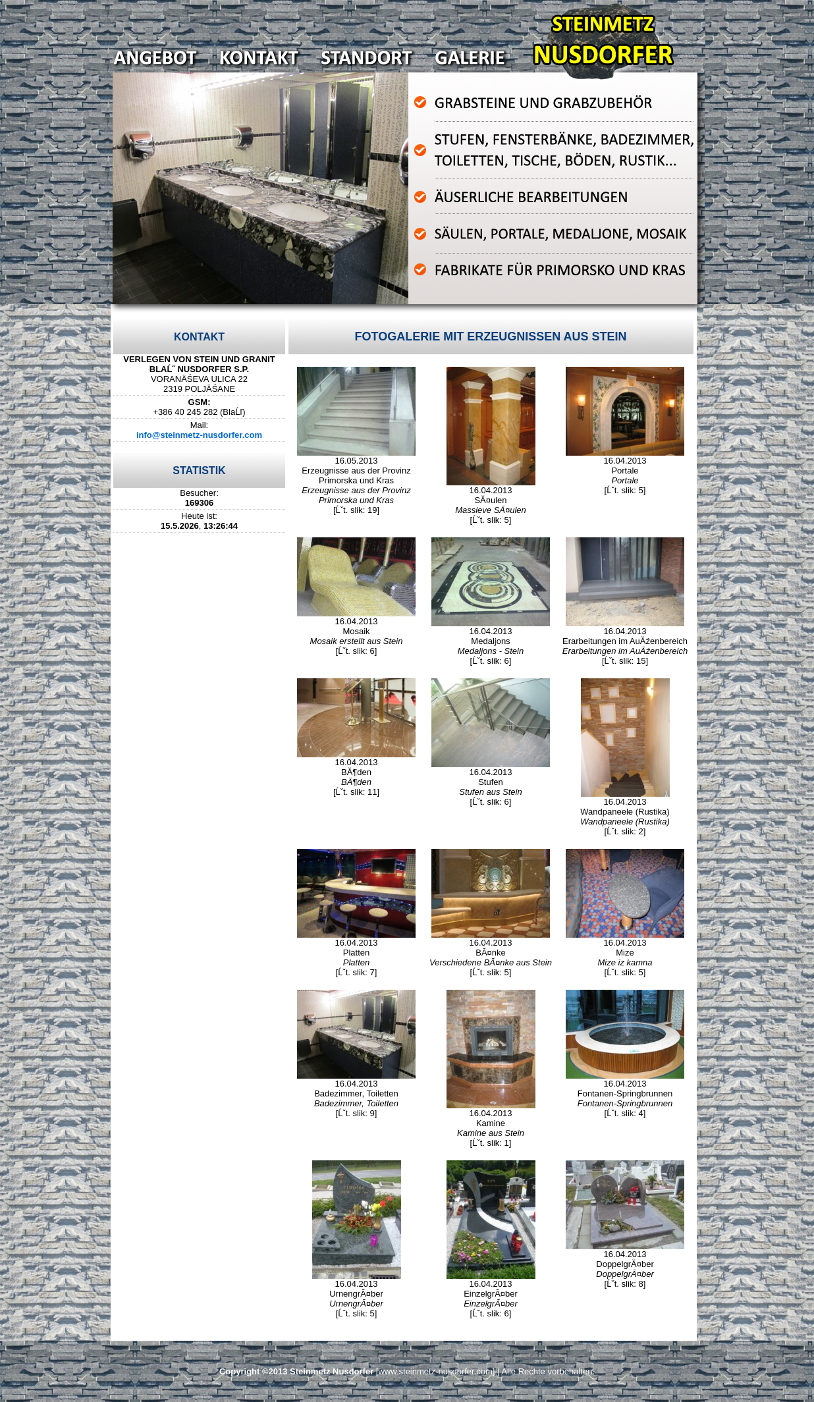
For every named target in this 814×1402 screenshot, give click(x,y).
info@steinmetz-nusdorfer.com (199, 435)
